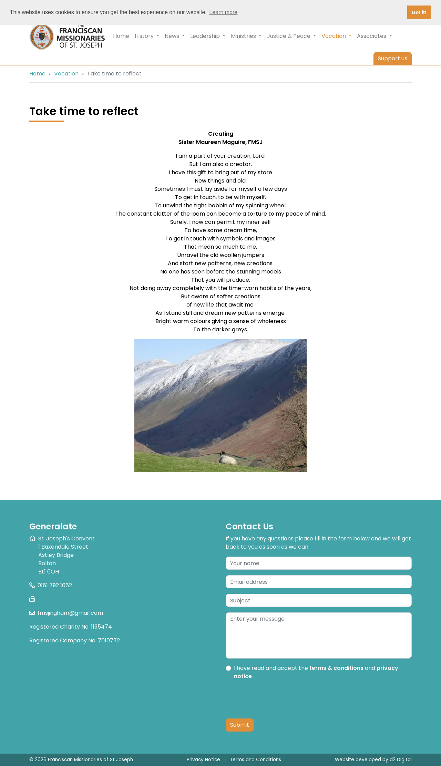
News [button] (175, 36)
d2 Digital (401, 759)
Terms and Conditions (255, 759)
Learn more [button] (223, 12)
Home (121, 36)
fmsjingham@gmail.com (70, 613)
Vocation (66, 73)
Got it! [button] (419, 12)
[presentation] (278, 699)
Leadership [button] (207, 36)
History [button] (147, 36)
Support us (392, 58)
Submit (239, 725)
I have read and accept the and (316, 672)
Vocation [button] (337, 36)
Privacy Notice (203, 759)
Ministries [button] (246, 36)
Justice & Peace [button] (291, 36)
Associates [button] (374, 36)
